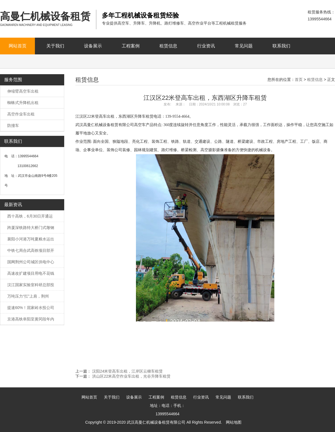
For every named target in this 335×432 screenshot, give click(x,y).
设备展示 (93, 46)
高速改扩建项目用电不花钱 (30, 273)
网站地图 (233, 422)
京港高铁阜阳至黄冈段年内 (30, 319)
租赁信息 (168, 46)
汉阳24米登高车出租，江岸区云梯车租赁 (127, 371)
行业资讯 (206, 46)
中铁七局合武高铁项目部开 (30, 250)
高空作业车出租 (21, 114)
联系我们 (281, 46)
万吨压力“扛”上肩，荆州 (28, 296)
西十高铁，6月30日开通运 (30, 216)
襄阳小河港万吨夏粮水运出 (30, 239)
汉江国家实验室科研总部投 (30, 285)
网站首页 (18, 46)
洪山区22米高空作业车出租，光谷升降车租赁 (131, 376)
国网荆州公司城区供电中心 (30, 262)
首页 (299, 79)
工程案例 (131, 46)
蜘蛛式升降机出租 (23, 102)
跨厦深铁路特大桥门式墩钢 (30, 227)
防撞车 (13, 125)
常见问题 (244, 46)
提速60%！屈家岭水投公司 (30, 307)
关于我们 (55, 46)
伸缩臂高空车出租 (23, 91)
